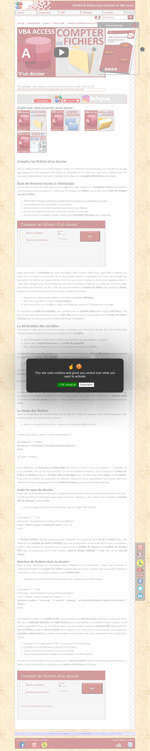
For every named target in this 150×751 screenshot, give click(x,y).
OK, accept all (67, 384)
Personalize (86, 384)
